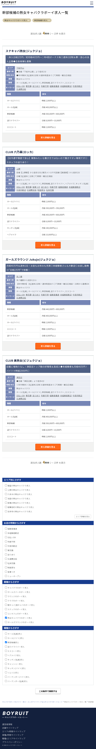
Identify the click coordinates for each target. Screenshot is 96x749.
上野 (18, 168)
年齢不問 (45, 86)
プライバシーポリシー (12, 742)
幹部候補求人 (13, 642)
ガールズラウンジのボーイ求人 (21, 622)
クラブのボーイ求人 (16, 600)
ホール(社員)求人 (15, 633)
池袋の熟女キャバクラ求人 (19, 498)
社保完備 (50, 190)
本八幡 (19, 276)
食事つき (36, 187)
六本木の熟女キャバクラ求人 (20, 494)
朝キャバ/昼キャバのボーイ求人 (21, 605)
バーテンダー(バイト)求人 (19, 677)
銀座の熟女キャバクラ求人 (19, 485)
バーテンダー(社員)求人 (18, 681)
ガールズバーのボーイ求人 (19, 592)
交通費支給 (21, 89)
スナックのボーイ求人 (17, 609)
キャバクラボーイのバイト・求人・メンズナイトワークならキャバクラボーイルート (32, 702)
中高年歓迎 (77, 86)
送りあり (36, 86)
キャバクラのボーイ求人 (18, 587)
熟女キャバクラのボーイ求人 (20, 618)
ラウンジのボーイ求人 (17, 596)
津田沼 (19, 377)
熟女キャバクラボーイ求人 (15, 20)
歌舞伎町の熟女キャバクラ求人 (21, 507)
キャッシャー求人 (15, 664)
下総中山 (20, 68)
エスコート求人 (14, 651)
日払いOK (20, 86)
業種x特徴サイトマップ (12, 735)
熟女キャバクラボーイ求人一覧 (75, 702)
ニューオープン (14, 576)
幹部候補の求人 (40, 20)
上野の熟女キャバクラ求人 (19, 490)
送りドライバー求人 (16, 646)
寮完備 (28, 86)
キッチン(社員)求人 (16, 659)
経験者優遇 (54, 86)
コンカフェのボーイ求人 (18, 613)
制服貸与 (41, 190)
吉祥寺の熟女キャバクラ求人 (20, 511)
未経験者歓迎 (66, 86)
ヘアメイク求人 (14, 655)
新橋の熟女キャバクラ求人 (19, 502)
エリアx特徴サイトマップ (13, 731)
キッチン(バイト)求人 (17, 668)
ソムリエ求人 (13, 672)
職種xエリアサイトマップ (13, 738)
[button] (29, 20)
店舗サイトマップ (10, 728)
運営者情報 (7, 724)
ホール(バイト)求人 (16, 638)
